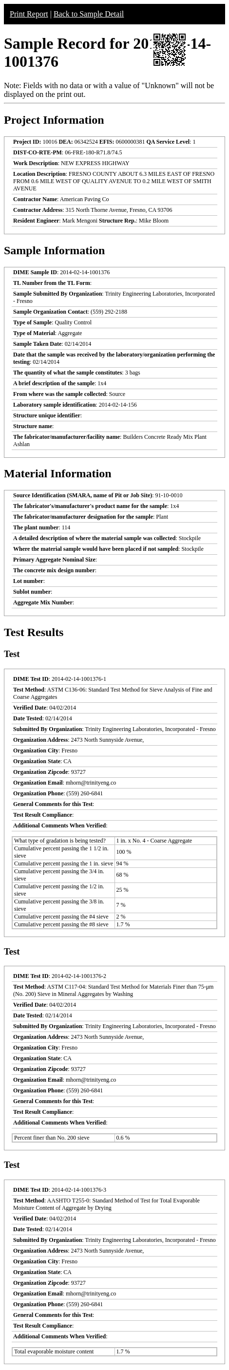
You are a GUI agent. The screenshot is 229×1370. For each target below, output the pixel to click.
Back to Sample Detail (89, 14)
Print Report (29, 14)
